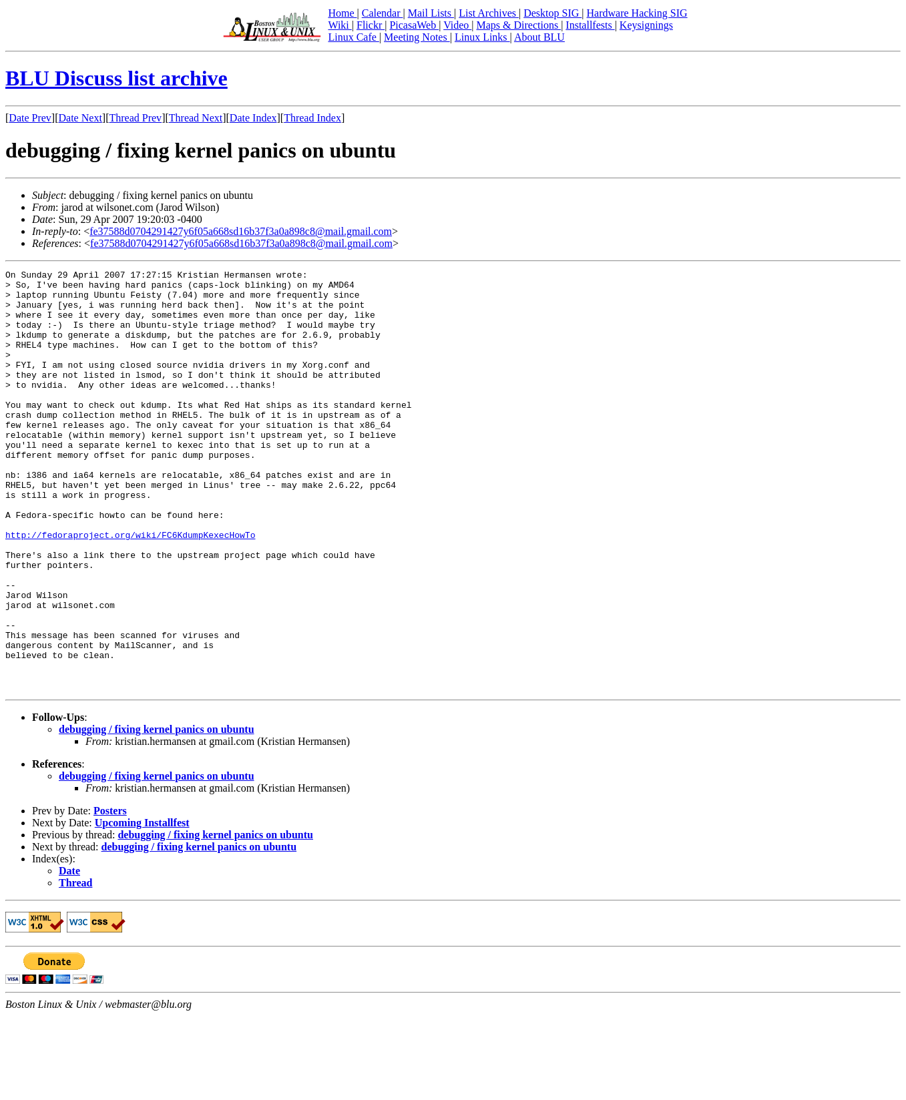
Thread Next (195, 117)
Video (457, 25)
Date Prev (30, 117)
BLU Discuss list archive (116, 78)
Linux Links (482, 37)
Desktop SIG (552, 13)
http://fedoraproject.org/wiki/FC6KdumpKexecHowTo (130, 589)
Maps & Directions (518, 25)
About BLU (539, 37)
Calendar (382, 13)
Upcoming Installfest (142, 906)
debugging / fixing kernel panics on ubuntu (156, 813)
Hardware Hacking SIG (637, 13)
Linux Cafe (353, 37)
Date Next (80, 117)
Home (342, 13)
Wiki (339, 25)
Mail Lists (431, 13)
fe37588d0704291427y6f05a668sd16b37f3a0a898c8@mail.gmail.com (240, 231)
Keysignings (646, 25)
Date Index (253, 117)
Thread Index (312, 117)
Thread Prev (135, 117)
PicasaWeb (414, 25)
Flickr (371, 25)
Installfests (589, 25)
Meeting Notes (417, 37)
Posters (110, 894)
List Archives (489, 13)
